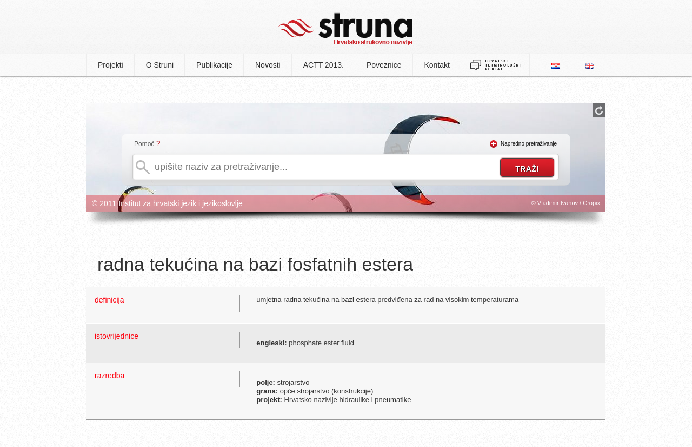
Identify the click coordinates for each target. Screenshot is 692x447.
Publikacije (214, 65)
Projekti (110, 65)
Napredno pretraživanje (529, 144)
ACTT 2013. (323, 65)
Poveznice (384, 65)
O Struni (160, 65)
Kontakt (437, 65)
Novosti (268, 65)
